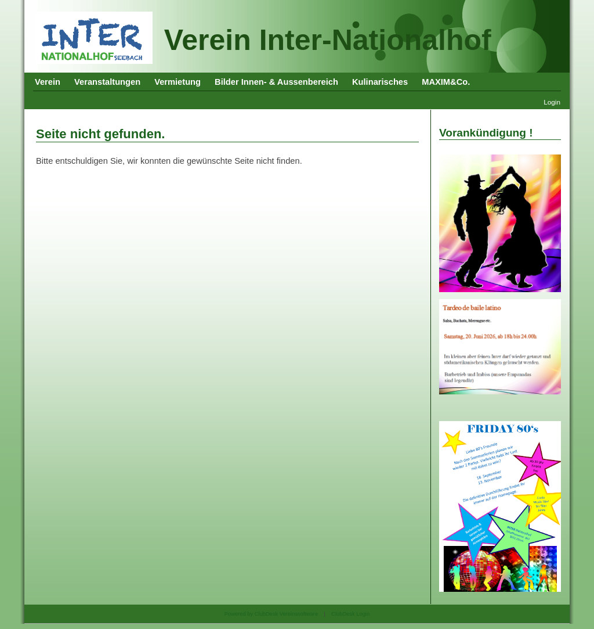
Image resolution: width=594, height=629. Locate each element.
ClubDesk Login (350, 614)
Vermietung (177, 82)
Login (552, 102)
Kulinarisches (380, 82)
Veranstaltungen (107, 82)
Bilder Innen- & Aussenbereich (276, 82)
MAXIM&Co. (446, 82)
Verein (47, 82)
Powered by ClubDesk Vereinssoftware (271, 614)
